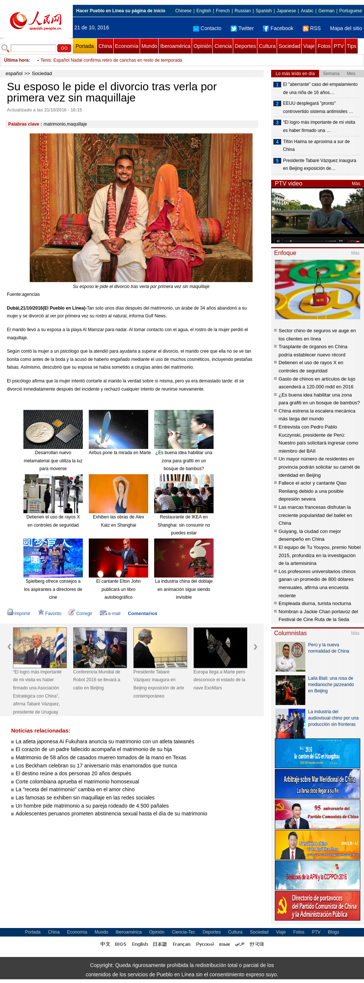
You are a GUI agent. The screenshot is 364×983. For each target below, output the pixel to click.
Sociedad (289, 46)
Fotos (324, 46)
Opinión (202, 46)
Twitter (242, 28)
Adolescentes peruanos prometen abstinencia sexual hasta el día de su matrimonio (111, 814)
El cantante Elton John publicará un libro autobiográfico (118, 589)
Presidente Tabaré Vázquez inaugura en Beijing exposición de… (319, 164)
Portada (84, 46)
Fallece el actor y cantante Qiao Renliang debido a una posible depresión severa (313, 491)
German (326, 10)
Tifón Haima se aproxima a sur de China (316, 145)
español (14, 73)
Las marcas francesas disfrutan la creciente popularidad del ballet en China (315, 515)
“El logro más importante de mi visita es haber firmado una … (319, 126)
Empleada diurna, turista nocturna (315, 603)
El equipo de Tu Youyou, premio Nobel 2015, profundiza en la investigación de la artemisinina (320, 555)
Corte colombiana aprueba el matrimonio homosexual (77, 782)
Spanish (264, 10)
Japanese (286, 10)
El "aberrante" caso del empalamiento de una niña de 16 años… (320, 88)
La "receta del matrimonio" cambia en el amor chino (75, 789)
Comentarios (142, 613)
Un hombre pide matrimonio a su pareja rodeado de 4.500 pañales (92, 806)
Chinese (183, 10)
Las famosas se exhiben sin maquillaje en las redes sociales (85, 798)
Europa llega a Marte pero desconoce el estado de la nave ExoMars (219, 680)
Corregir (80, 613)
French (223, 10)
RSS (312, 28)
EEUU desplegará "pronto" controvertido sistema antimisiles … (318, 107)
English (203, 10)
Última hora (16, 60)
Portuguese (350, 10)
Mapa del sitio (346, 28)
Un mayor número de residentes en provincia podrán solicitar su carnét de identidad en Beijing (319, 467)
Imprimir (18, 613)
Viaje (309, 46)
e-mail (110, 613)
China (105, 46)
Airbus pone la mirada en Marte (120, 452)
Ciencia (223, 46)
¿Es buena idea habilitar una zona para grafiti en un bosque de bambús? (184, 460)
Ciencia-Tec (183, 932)
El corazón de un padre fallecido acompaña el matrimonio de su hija (94, 749)
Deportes (245, 46)
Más (356, 183)
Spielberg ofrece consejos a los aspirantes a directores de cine (53, 589)
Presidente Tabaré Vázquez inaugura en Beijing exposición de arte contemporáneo (158, 684)
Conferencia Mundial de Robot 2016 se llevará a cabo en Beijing (96, 680)
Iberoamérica (175, 46)
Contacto (207, 28)
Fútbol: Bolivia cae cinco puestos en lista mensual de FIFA (98, 56)
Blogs (333, 932)
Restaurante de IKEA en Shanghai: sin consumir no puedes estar (183, 525)
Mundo (149, 46)
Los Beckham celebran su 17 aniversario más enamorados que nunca (96, 766)
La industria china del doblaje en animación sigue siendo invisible (183, 589)
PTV (339, 46)
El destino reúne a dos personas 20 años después (73, 773)
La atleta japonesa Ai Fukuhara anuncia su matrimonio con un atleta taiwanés (105, 741)
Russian (243, 10)
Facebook (278, 28)
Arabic (307, 10)
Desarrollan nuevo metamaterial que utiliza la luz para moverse (53, 460)
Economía (127, 46)
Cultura (267, 46)
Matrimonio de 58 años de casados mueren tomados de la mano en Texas (101, 757)
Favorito (49, 613)
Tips (352, 46)
